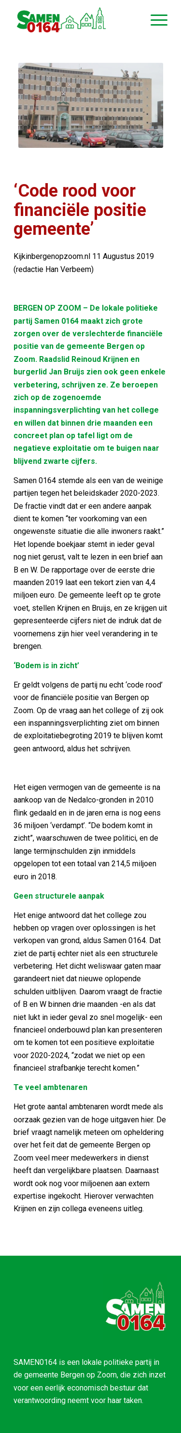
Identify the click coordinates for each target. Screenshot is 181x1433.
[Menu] (154, 19)
